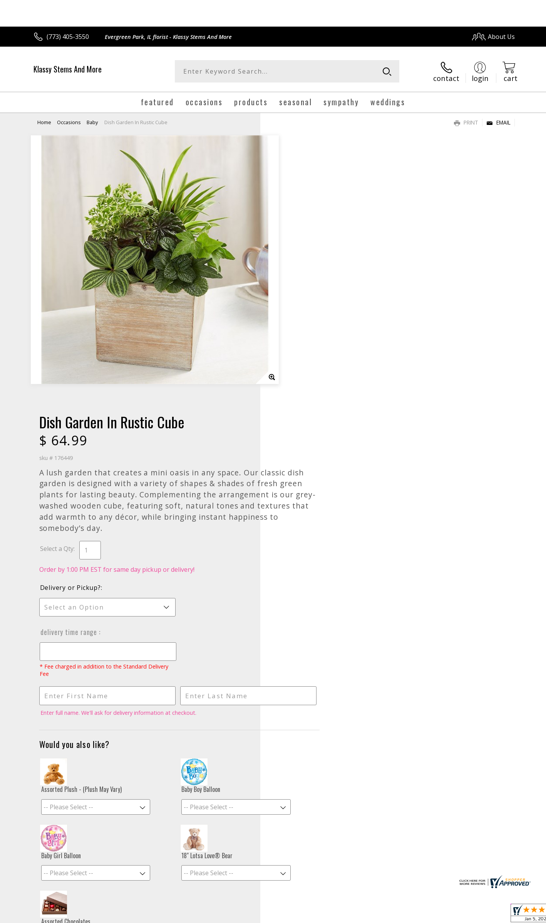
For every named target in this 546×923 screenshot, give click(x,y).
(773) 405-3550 (68, 36)
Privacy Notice (392, 915)
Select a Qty (290, 279)
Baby (92, 121)
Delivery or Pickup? (304, 318)
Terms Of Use (347, 915)
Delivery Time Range (303, 363)
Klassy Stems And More (67, 69)
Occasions (69, 121)
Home (44, 121)
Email (498, 121)
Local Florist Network (447, 915)
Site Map (494, 915)
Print (466, 121)
